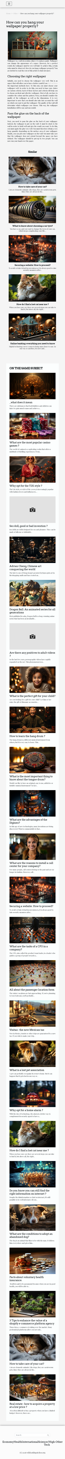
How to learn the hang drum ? (27, 736)
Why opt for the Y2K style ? (25, 485)
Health (18, 1441)
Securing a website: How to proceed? (32, 265)
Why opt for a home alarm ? (26, 1110)
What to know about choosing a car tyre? (32, 226)
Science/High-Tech (47, 1443)
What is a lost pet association (26, 1070)
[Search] (32, 1435)
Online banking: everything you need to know (32, 343)
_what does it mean (20, 402)
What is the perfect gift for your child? (32, 696)
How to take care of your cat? (32, 187)
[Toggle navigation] (9, 4)
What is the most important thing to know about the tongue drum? (31, 778)
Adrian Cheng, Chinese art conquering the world (25, 568)
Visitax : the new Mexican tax (26, 1029)
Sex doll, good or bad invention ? (28, 526)
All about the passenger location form (31, 989)
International (30, 1441)
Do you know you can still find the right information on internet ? (29, 1192)
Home (8, 13)
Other (15, 13)
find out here (53, 83)
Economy (8, 1441)
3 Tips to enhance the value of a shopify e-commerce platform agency (31, 1322)
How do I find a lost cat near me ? (33, 304)
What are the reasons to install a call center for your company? (31, 864)
